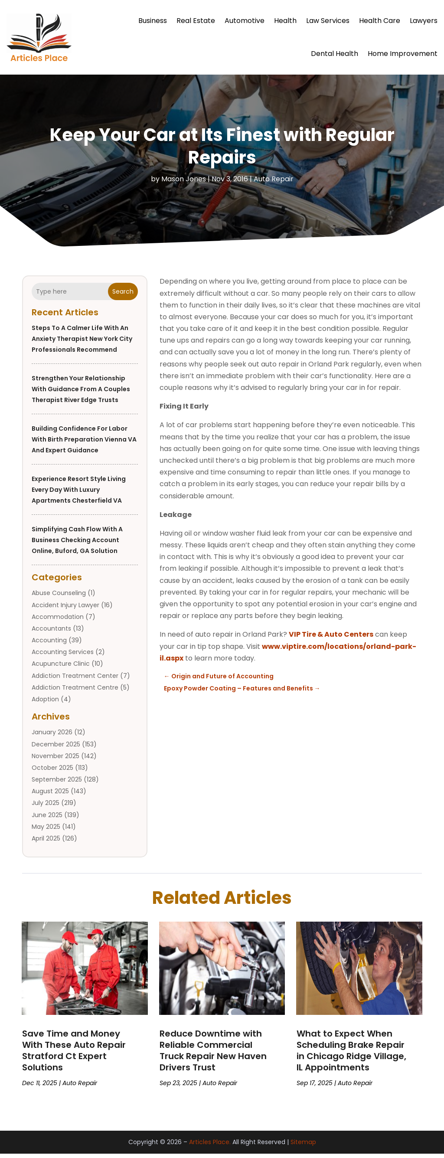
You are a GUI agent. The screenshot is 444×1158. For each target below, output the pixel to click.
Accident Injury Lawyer (65, 609)
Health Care (379, 21)
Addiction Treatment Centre (75, 691)
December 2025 (56, 748)
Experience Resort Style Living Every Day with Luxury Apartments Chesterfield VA (79, 494)
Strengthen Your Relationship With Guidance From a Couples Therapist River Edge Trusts (81, 393)
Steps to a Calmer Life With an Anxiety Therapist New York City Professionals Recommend (82, 343)
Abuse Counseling (59, 597)
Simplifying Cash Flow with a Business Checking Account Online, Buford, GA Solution (77, 544)
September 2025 (57, 783)
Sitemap (303, 1146)
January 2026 (52, 736)
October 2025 (52, 772)
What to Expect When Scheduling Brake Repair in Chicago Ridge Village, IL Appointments (351, 1055)
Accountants (51, 632)
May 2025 (46, 831)
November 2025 (55, 760)
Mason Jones (183, 183)
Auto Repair (274, 183)
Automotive (244, 21)
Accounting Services (63, 656)
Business (152, 21)
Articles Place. (210, 1146)
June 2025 (47, 819)
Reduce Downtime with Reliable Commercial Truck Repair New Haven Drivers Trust (213, 1055)
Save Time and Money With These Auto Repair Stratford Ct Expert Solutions (74, 1055)
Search (123, 295)
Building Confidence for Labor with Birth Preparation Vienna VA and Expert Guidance (84, 444)
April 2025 (46, 842)
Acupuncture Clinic (61, 668)
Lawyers (423, 21)
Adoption (45, 703)
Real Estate (195, 21)
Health (285, 21)
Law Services (327, 21)
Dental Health (334, 54)
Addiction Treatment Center (75, 680)
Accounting (49, 644)
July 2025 (45, 807)
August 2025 (50, 795)
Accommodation (58, 621)
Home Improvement (402, 54)
